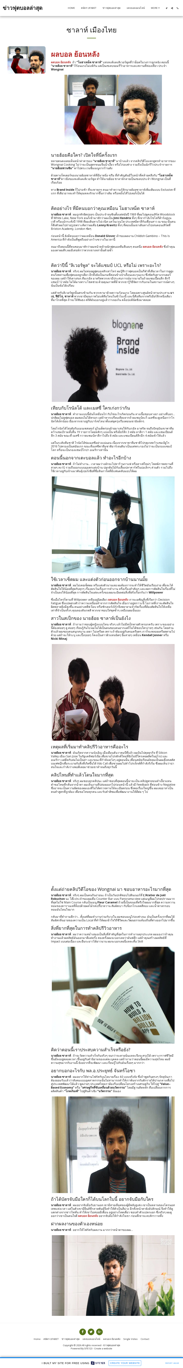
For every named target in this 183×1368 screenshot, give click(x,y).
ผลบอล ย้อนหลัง (153, 247)
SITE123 (88, 1348)
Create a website (103, 1348)
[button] (166, 8)
